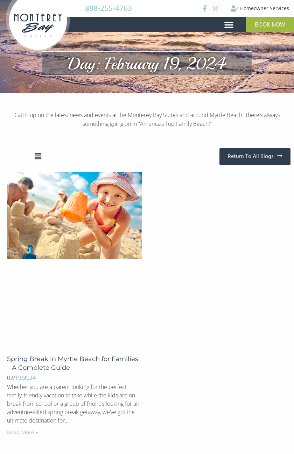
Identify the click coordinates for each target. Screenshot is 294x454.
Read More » (22, 432)
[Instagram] (215, 8)
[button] (229, 24)
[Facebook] (204, 8)
